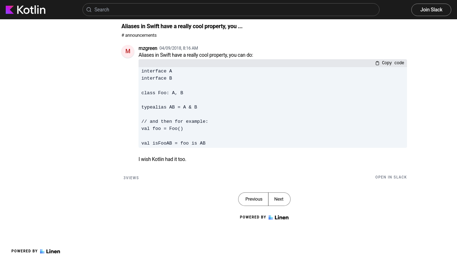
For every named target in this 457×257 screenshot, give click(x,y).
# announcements (138, 35)
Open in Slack (391, 177)
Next (278, 199)
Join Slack (431, 9)
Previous (253, 199)
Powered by (35, 251)
